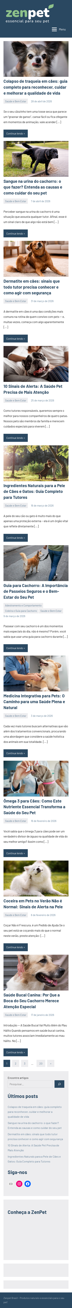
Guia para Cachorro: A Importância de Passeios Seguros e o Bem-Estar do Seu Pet (35, 591)
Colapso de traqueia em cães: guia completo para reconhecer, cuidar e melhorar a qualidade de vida (35, 87)
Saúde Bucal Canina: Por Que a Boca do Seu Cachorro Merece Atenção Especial (31, 1000)
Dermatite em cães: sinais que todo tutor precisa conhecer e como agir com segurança (31, 286)
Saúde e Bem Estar (15, 101)
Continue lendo (14, 133)
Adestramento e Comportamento (23, 605)
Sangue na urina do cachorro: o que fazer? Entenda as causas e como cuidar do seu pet (32, 187)
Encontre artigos (18, 1077)
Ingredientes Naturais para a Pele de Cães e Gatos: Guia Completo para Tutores (34, 491)
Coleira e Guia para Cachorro (21, 610)
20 (40, 1063)
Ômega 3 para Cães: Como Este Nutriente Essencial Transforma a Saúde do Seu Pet (34, 806)
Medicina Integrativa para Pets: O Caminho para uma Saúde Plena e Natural (34, 701)
